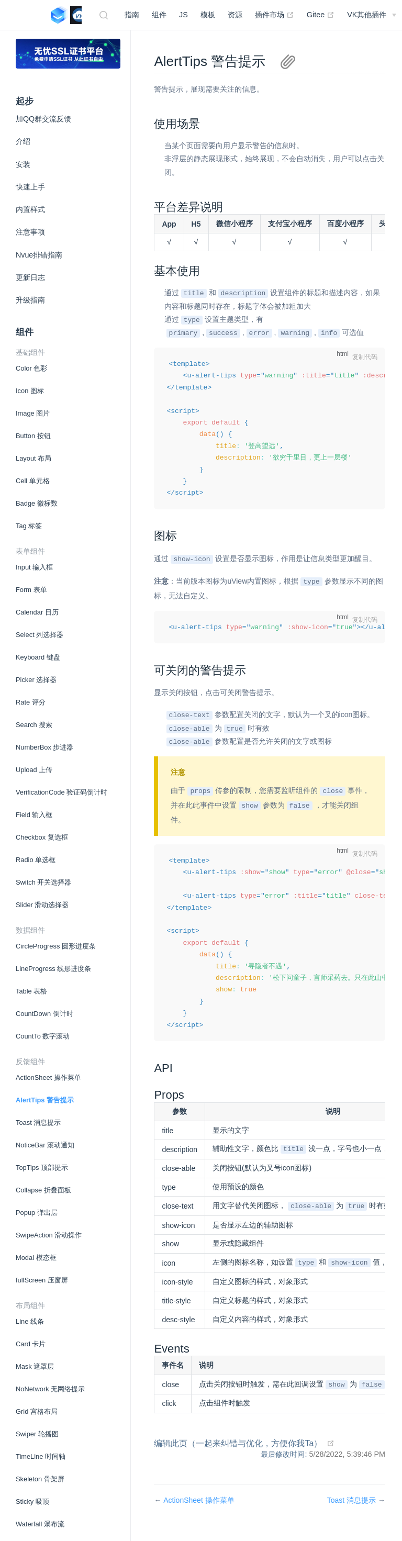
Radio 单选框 (35, 860)
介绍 (23, 141)
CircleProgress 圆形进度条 (56, 946)
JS (183, 14)
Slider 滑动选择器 (42, 905)
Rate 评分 (31, 702)
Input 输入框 (34, 567)
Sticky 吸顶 (32, 1501)
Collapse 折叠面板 (43, 1190)
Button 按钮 (33, 436)
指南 (132, 14)
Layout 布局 (33, 458)
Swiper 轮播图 (37, 1434)
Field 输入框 (34, 815)
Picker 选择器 (36, 680)
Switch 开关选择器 (43, 882)
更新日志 (30, 277)
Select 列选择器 (39, 635)
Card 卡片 (31, 1344)
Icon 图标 (30, 391)
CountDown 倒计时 (44, 1014)
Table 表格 (31, 991)
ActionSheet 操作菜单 (48, 1077)
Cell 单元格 (33, 481)
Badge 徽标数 (37, 503)
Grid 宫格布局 (37, 1411)
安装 (23, 164)
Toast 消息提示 (38, 1122)
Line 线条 (30, 1321)
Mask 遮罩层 (35, 1366)
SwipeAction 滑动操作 (49, 1235)
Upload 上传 (34, 770)
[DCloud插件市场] (371, 14)
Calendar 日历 (37, 612)
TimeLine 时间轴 (40, 1456)
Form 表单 (31, 590)
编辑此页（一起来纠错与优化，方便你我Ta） (238, 1452)
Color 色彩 (31, 368)
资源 (235, 14)
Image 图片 (33, 413)
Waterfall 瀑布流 (40, 1524)
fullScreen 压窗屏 (42, 1280)
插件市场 (274, 14)
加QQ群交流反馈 (43, 119)
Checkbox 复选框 (42, 837)
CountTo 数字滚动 (43, 1036)
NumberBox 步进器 (44, 747)
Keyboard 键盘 (38, 657)
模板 (207, 14)
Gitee (320, 14)
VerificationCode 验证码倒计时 (61, 792)
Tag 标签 (29, 526)
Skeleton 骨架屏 (40, 1479)
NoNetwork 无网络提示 (50, 1389)
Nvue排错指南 (39, 255)
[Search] (105, 15)
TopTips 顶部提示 (42, 1167)
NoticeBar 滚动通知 (45, 1145)
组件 (159, 14)
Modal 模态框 (36, 1257)
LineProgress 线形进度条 (53, 969)
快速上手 (30, 187)
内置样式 (30, 209)
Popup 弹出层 (37, 1212)
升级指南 (30, 300)
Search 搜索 (34, 725)
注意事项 (30, 232)
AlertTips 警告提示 (45, 1100)
